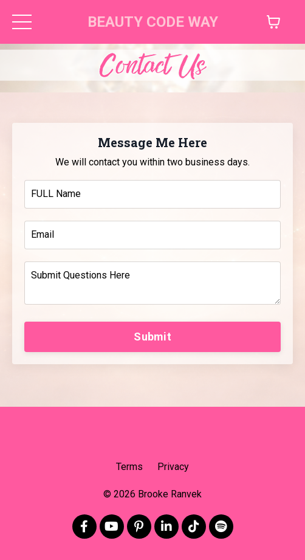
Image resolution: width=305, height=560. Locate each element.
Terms (129, 466)
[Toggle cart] (273, 22)
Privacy (173, 466)
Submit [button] (152, 336)
